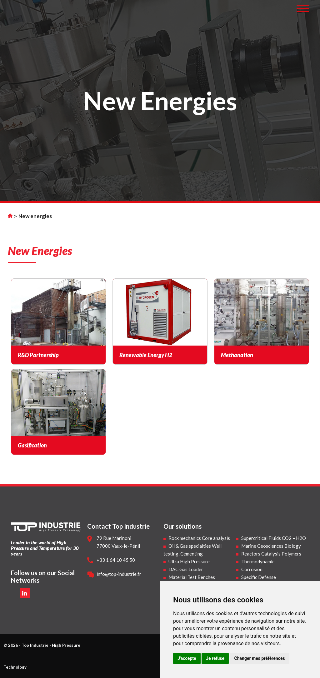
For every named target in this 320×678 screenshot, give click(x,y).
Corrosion (251, 569)
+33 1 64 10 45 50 (116, 560)
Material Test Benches (191, 577)
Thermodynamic (257, 561)
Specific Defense (258, 577)
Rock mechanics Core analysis (199, 538)
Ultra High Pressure (189, 561)
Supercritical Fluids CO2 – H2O (273, 538)
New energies (35, 216)
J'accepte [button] (187, 658)
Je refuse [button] (215, 658)
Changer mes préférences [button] (259, 658)
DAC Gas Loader (185, 569)
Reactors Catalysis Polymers (271, 553)
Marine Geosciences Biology (271, 546)
